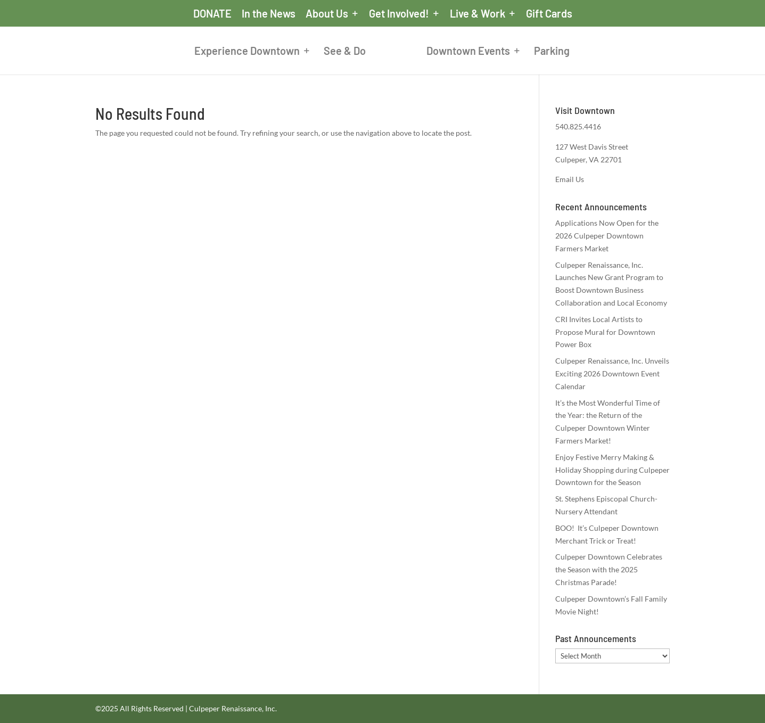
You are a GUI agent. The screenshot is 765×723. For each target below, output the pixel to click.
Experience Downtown (247, 52)
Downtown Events (468, 52)
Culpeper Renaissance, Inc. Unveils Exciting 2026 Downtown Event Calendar (612, 373)
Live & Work (477, 14)
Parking (552, 52)
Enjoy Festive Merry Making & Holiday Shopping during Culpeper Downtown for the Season (612, 470)
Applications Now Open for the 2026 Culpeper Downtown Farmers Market (607, 235)
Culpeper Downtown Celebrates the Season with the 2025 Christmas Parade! (608, 569)
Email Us (569, 179)
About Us (327, 14)
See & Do (345, 52)
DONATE (212, 14)
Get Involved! (399, 14)
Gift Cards (549, 14)
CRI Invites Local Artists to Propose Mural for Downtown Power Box (605, 332)
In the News (268, 14)
